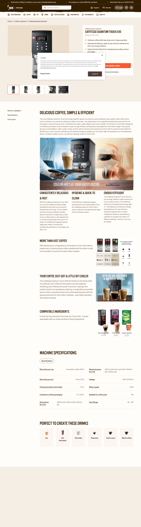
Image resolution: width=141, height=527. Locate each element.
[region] (71, 66)
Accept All (95, 74)
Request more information (108, 72)
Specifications (47, 361)
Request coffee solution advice (108, 65)
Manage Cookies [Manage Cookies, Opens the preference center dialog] (45, 73)
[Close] (102, 55)
